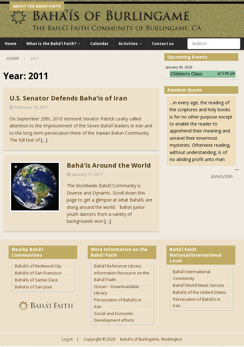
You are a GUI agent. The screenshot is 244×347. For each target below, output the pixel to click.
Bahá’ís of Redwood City (38, 266)
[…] (44, 140)
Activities (128, 43)
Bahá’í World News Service (198, 285)
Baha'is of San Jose (33, 287)
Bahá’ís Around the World (109, 165)
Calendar (99, 43)
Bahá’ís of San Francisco (38, 273)
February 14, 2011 (31, 107)
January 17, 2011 (87, 174)
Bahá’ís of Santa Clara (36, 280)
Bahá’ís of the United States (199, 292)
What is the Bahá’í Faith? (51, 43)
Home (11, 43)
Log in (67, 339)
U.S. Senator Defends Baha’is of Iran (68, 98)
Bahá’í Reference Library (117, 266)
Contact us (163, 43)
